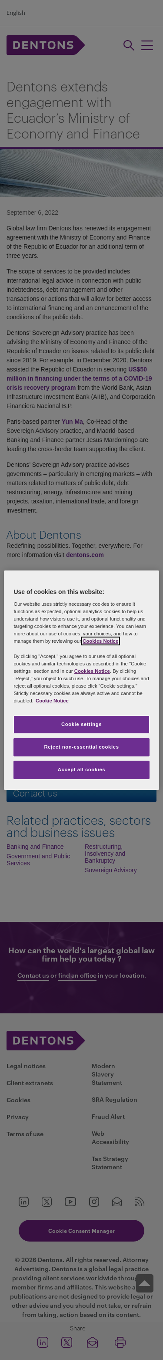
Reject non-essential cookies (81, 746)
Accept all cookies (82, 769)
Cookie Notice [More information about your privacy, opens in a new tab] (52, 700)
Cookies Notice (100, 641)
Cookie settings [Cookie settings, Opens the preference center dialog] (81, 724)
